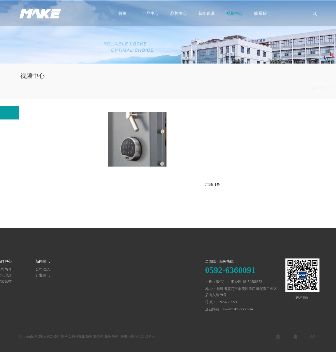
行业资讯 (25, 275)
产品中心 (150, 17)
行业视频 (310, 88)
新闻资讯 (206, 17)
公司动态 (25, 269)
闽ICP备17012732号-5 (138, 338)
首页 (122, 17)
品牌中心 (178, 17)
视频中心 (234, 17)
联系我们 (262, 17)
